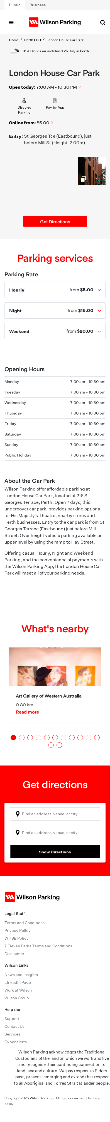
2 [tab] (22, 737)
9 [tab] (80, 737)
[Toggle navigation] (11, 22)
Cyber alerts (15, 1042)
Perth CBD (32, 40)
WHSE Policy (16, 938)
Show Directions (55, 852)
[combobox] (55, 813)
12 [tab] (51, 745)
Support (11, 1018)
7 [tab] (63, 737)
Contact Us (14, 1026)
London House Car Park (65, 40)
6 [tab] (55, 737)
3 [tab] (30, 737)
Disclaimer (14, 953)
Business (38, 5)
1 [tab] (13, 737)
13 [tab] (59, 745)
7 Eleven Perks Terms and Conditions (38, 946)
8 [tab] (72, 737)
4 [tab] (38, 737)
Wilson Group (16, 998)
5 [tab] (47, 737)
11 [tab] (97, 737)
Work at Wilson (18, 990)
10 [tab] (88, 737)
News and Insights (21, 974)
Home (14, 40)
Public (15, 5)
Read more (27, 712)
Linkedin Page (17, 982)
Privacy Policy (17, 930)
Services (12, 1034)
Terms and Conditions (24, 923)
